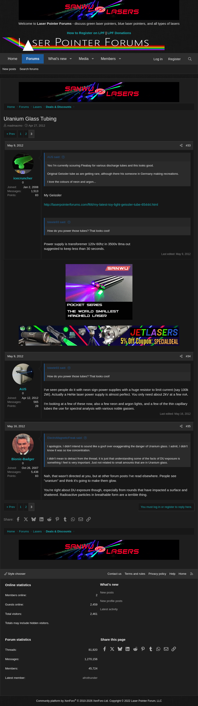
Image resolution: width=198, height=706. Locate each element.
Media (84, 59)
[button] (70, 59)
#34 (188, 356)
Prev (12, 133)
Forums (32, 59)
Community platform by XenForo (72, 700)
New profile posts (111, 600)
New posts (9, 69)
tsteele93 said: (56, 222)
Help (172, 573)
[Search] (190, 59)
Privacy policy (157, 573)
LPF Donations (119, 33)
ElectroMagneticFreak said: (64, 437)
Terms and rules (135, 573)
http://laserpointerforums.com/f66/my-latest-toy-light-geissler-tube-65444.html (101, 204)
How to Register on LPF (86, 33)
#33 (188, 145)
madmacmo (15, 125)
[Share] (181, 145)
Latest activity (109, 608)
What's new (57, 59)
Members (108, 59)
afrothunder (90, 677)
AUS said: (53, 157)
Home (12, 59)
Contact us (114, 573)
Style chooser (14, 573)
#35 (188, 426)
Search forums (29, 69)
